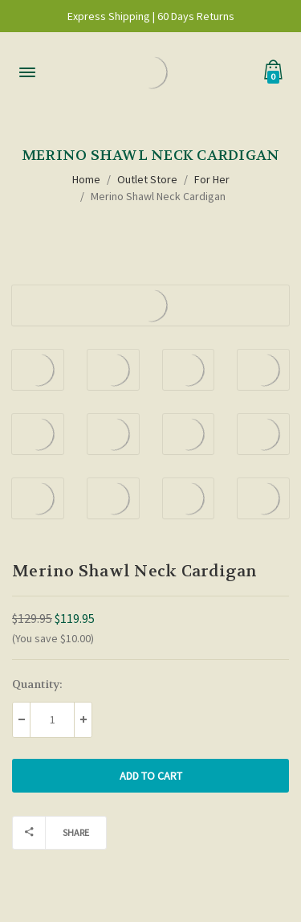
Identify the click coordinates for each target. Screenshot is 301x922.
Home (86, 179)
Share (51, 833)
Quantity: (37, 684)
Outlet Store (147, 179)
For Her (212, 179)
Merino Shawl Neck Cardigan (158, 196)
